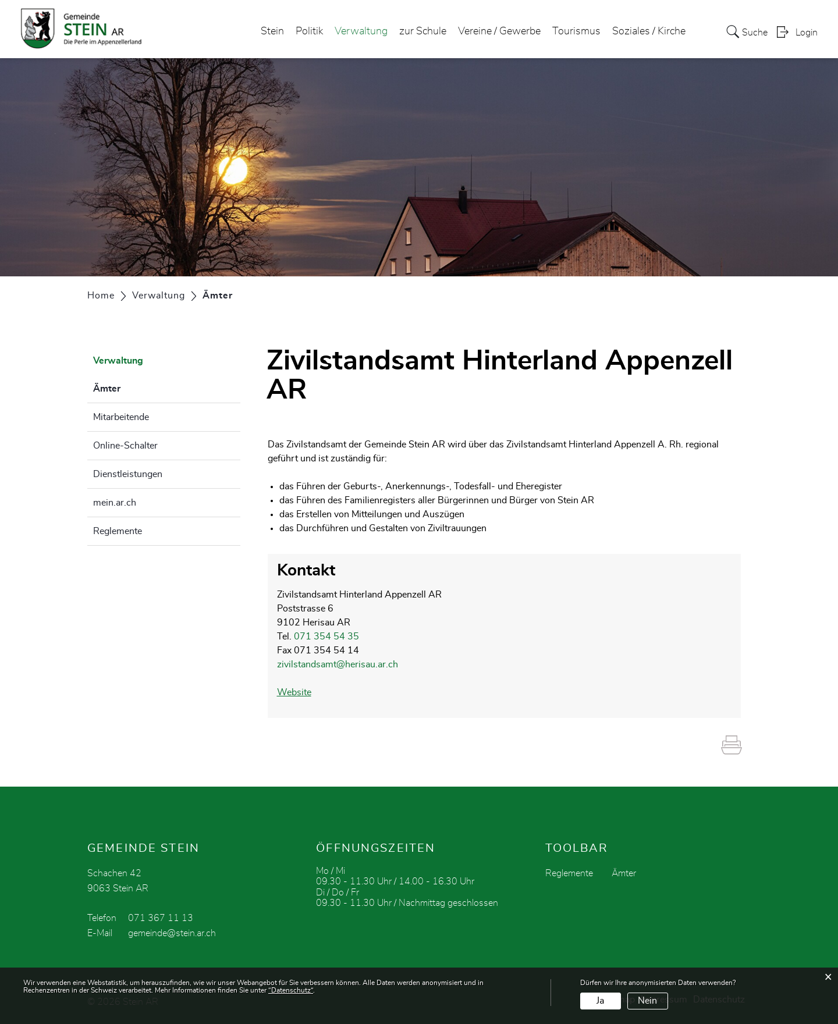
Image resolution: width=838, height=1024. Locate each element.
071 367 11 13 (160, 918)
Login (807, 32)
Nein (647, 1000)
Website (300, 692)
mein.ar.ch (114, 502)
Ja (600, 1000)
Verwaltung (361, 31)
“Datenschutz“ (290, 990)
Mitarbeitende (121, 417)
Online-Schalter (125, 445)
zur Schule (422, 31)
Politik (309, 31)
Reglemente (117, 531)
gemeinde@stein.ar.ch (172, 933)
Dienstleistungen (127, 474)
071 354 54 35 (326, 636)
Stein (272, 31)
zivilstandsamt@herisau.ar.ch (337, 664)
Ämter (136, 387)
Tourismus (576, 31)
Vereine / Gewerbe (499, 31)
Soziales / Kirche (649, 31)
